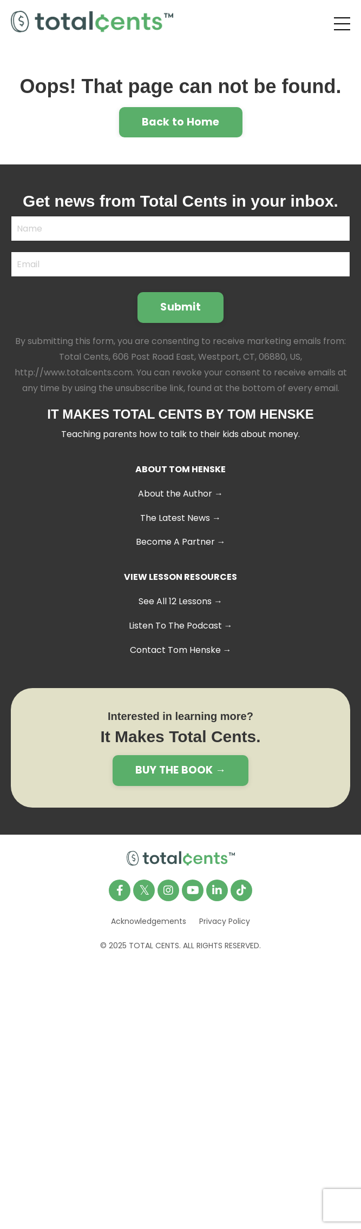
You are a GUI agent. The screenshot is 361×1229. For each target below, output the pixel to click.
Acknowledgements (148, 921)
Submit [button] (180, 307)
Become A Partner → (181, 542)
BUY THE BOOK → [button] (180, 770)
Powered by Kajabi (181, 975)
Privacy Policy (224, 921)
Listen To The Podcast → (181, 625)
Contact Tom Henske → (181, 650)
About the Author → (180, 493)
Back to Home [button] (181, 122)
